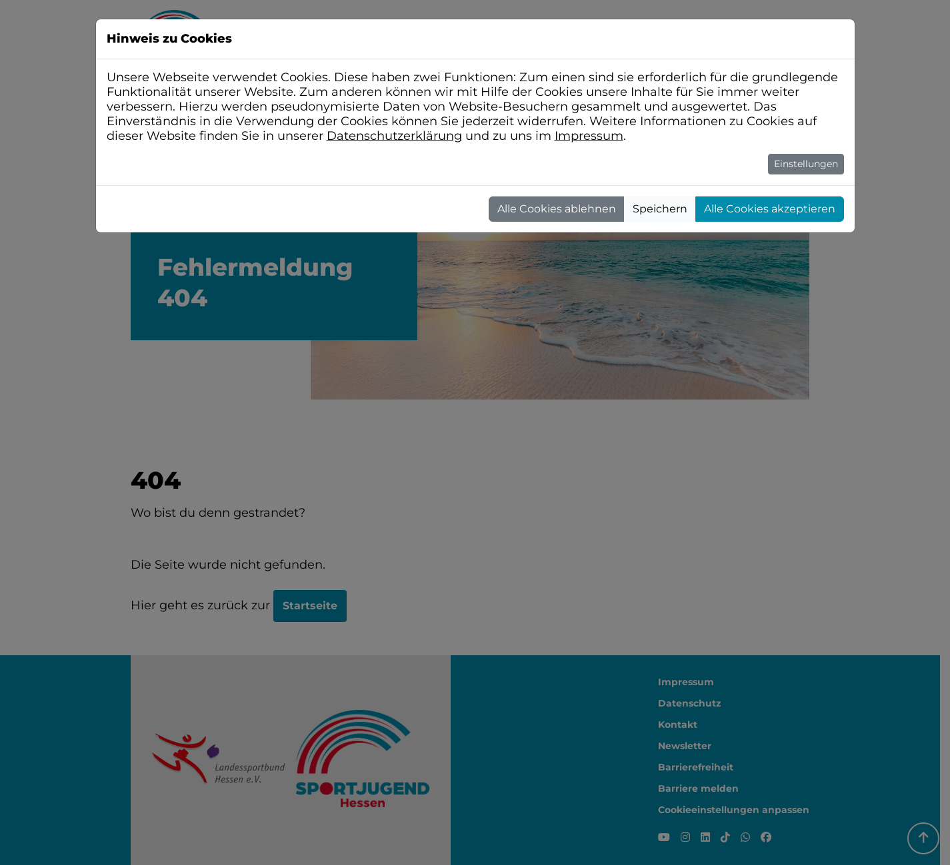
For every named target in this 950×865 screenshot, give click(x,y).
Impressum (589, 136)
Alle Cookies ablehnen (556, 208)
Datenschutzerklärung (394, 136)
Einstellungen (806, 164)
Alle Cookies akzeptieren (769, 208)
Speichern (660, 208)
